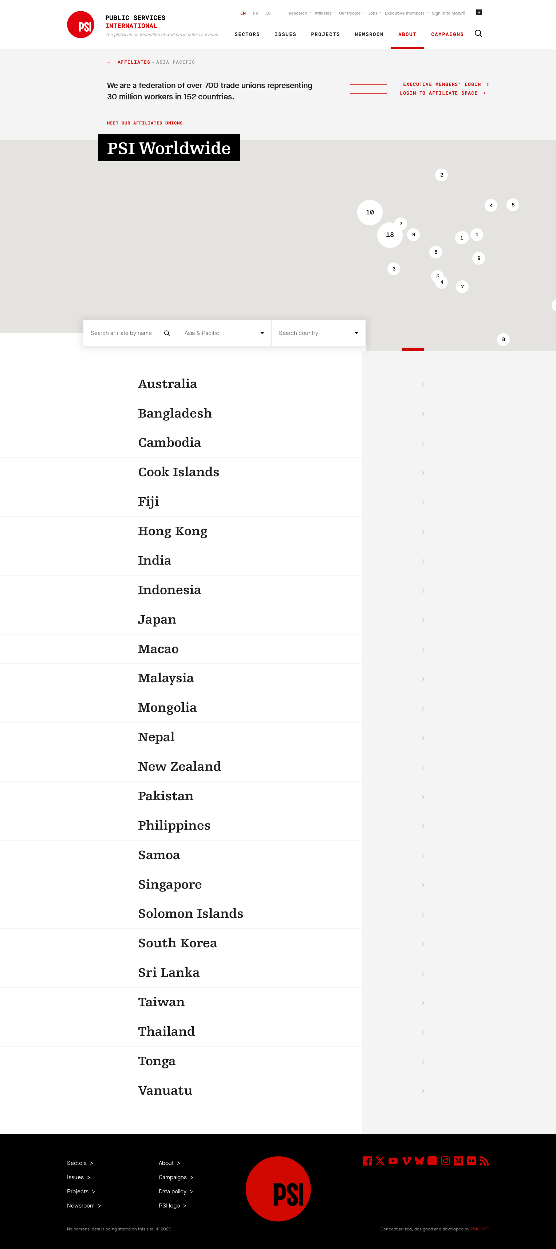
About (407, 34)
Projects (325, 34)
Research (298, 13)
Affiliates (323, 13)
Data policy (173, 1191)
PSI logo (170, 1205)
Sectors (247, 34)
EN (243, 13)
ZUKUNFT (479, 1229)
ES (268, 13)
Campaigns (447, 34)
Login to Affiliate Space (440, 93)
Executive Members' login (442, 84)
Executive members (405, 13)
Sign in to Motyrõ (448, 13)
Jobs (373, 13)
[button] (413, 234)
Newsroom (369, 34)
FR (255, 13)
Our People (350, 13)
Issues (285, 34)
